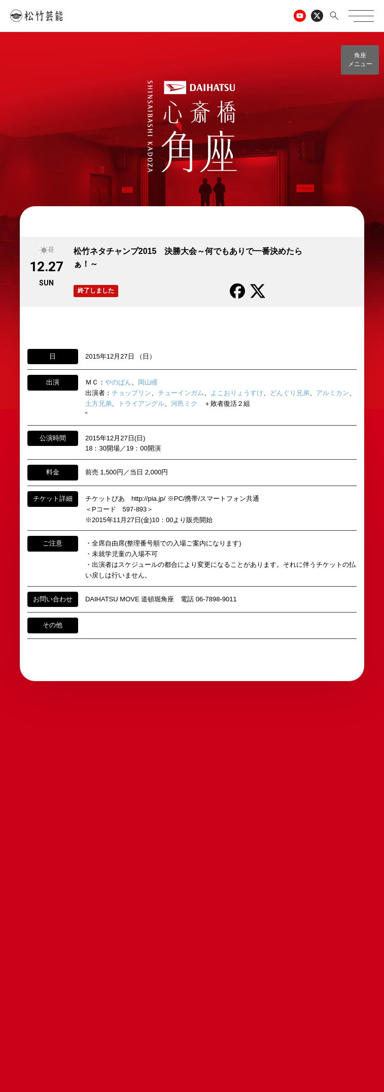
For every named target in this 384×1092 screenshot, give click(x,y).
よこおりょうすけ (237, 393)
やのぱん (118, 382)
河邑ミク (184, 403)
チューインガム (181, 393)
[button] (360, 60)
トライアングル (141, 403)
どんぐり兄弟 (289, 393)
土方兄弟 (98, 403)
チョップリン (131, 393)
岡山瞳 (148, 382)
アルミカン (332, 393)
